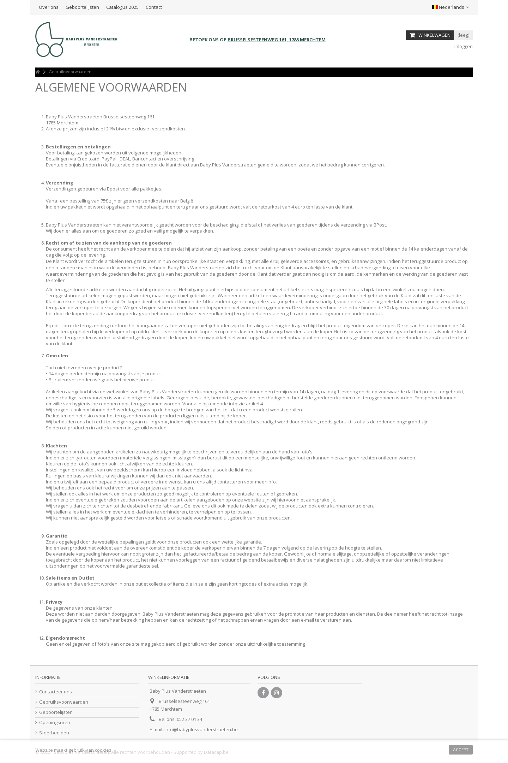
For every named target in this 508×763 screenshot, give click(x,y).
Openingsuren (54, 723)
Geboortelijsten (82, 7)
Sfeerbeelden (54, 733)
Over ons (49, 7)
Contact (154, 7)
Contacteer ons (55, 692)
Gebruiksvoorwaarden (63, 702)
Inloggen (463, 46)
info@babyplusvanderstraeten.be (201, 729)
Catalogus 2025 (122, 7)
